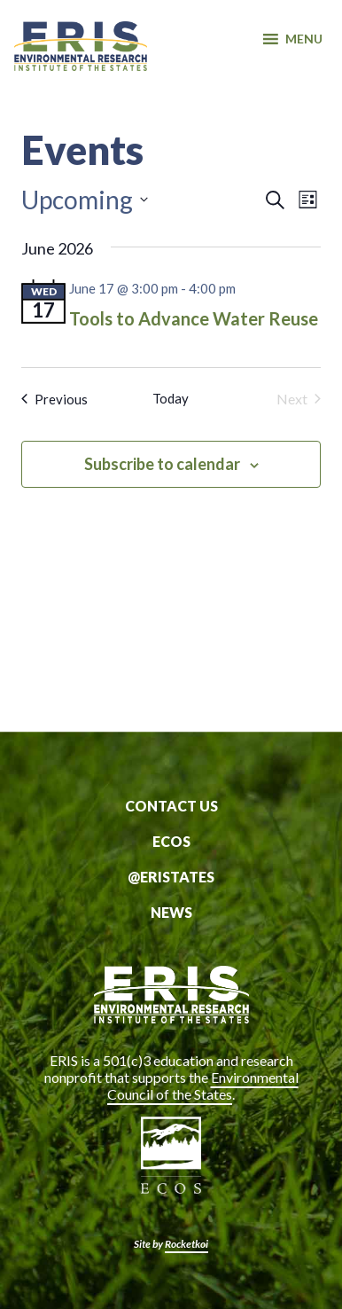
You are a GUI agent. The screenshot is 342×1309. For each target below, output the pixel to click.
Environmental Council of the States (203, 1085)
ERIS (80, 55)
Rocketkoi (186, 1243)
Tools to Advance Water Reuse (193, 318)
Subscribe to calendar (162, 464)
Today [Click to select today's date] (170, 398)
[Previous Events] (54, 399)
